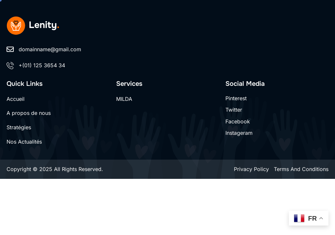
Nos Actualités (24, 141)
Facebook (237, 121)
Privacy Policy (251, 169)
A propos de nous (29, 113)
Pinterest (236, 98)
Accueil (16, 99)
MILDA (124, 99)
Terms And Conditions (301, 169)
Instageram (239, 133)
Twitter (233, 109)
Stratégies (19, 127)
